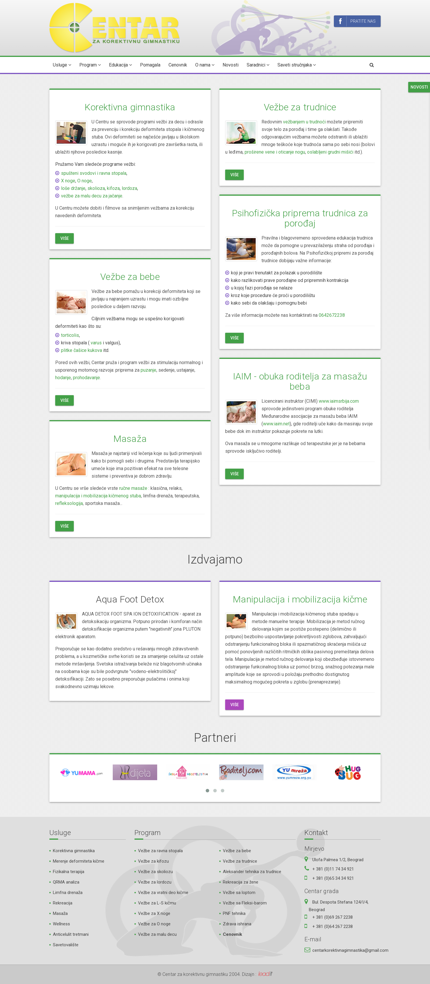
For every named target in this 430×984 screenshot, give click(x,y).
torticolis (70, 335)
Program (90, 65)
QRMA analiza (66, 882)
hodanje (63, 377)
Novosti (231, 65)
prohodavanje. (87, 377)
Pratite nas (357, 21)
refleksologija (69, 503)
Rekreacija (62, 903)
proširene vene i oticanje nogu (275, 152)
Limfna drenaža (68, 892)
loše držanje (73, 188)
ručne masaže (133, 488)
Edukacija (120, 65)
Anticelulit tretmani (71, 934)
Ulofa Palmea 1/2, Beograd (337, 859)
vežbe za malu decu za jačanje (91, 196)
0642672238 (332, 315)
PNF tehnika (234, 913)
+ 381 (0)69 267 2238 (332, 917)
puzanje (148, 370)
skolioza (96, 188)
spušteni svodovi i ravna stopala (93, 173)
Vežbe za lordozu (154, 882)
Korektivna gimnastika (130, 107)
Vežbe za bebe (130, 276)
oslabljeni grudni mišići (330, 152)
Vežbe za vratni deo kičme (163, 892)
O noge (84, 181)
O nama (204, 65)
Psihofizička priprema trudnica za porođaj (300, 218)
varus (96, 343)
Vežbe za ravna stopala (160, 850)
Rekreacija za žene (240, 882)
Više (64, 238)
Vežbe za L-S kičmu (157, 903)
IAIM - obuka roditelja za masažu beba (300, 381)
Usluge (62, 65)
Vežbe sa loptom (239, 892)
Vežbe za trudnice (300, 107)
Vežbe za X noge (154, 913)
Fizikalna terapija (68, 871)
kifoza (113, 188)
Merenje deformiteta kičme (78, 861)
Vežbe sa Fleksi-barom (245, 903)
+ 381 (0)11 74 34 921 (333, 869)
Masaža (130, 438)
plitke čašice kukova (81, 350)
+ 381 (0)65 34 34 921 (333, 878)
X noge (68, 181)
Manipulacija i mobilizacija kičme (300, 599)
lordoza (129, 188)
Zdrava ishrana (237, 924)
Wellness (61, 924)
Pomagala (150, 65)
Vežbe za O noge (154, 924)
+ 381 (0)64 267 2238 (332, 926)
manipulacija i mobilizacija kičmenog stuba (98, 496)
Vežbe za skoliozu (155, 871)
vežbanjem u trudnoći (304, 122)
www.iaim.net (276, 424)
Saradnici (258, 65)
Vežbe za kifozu (153, 861)
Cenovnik (178, 65)
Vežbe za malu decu (157, 934)
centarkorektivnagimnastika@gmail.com (350, 950)
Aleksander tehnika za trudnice (252, 871)
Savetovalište (65, 944)
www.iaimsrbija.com (339, 401)
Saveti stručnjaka (296, 65)
